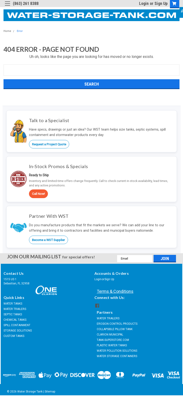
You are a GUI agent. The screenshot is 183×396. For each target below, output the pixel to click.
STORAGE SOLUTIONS (18, 330)
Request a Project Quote (49, 144)
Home (7, 31)
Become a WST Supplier (48, 240)
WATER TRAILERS (15, 309)
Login (144, 3)
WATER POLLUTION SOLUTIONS (117, 350)
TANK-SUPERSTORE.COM (113, 339)
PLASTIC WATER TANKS (112, 345)
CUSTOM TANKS (14, 336)
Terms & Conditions (115, 291)
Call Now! (38, 194)
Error (20, 31)
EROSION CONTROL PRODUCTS (117, 323)
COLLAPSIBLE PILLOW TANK (115, 328)
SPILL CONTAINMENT (17, 325)
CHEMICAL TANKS (15, 319)
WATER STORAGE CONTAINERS (117, 355)
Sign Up (161, 3)
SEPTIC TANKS (13, 314)
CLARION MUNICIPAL (110, 334)
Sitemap (50, 391)
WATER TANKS (13, 303)
